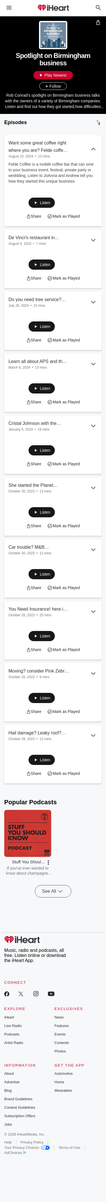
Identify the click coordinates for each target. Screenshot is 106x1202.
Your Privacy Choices (27, 1147)
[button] (42, 203)
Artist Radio (13, 1043)
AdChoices (15, 1153)
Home (59, 1082)
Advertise (12, 1082)
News (59, 1017)
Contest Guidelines (19, 1107)
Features (62, 1026)
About (9, 1073)
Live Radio (12, 1026)
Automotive (64, 1073)
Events (60, 1034)
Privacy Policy (32, 1142)
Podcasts (11, 1034)
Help (8, 1142)
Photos (60, 1051)
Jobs (8, 1124)
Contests (62, 1043)
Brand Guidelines (18, 1099)
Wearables (63, 1090)
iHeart (9, 1017)
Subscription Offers (19, 1116)
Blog (8, 1090)
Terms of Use (69, 1147)
